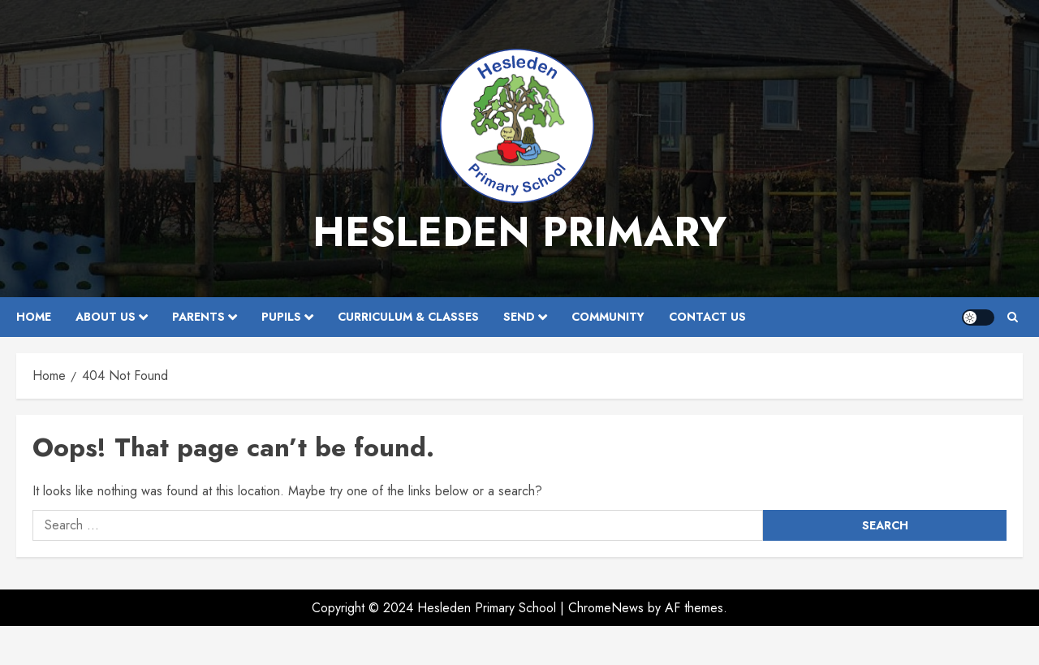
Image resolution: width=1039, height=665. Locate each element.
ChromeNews (606, 607)
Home (33, 317)
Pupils (281, 317)
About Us (105, 317)
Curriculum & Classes (408, 317)
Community (608, 317)
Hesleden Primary (519, 231)
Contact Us (707, 317)
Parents (198, 317)
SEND (519, 317)
